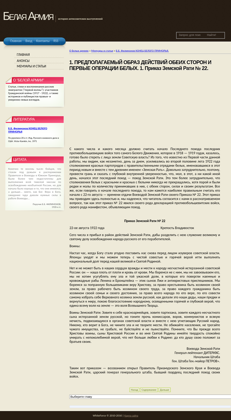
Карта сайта (131, 415)
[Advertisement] (145, 109)
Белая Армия (28, 16)
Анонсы (23, 61)
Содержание (149, 389)
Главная (23, 54)
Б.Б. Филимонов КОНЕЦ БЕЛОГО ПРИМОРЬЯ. (142, 50)
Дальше (164, 389)
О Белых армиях (79, 50)
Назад (134, 389)
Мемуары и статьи (102, 50)
